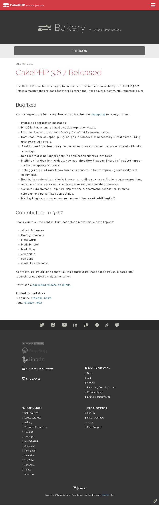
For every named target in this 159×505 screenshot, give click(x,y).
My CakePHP (30, 441)
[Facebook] (50, 326)
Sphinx (105, 495)
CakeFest (28, 446)
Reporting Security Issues (100, 387)
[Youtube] (63, 326)
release (38, 298)
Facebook (28, 465)
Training (27, 432)
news (47, 298)
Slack (89, 422)
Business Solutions (37, 368)
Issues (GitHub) (31, 418)
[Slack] (98, 326)
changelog (98, 114)
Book (89, 373)
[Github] (86, 326)
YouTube (28, 460)
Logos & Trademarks (97, 397)
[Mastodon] (121, 326)
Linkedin (28, 455)
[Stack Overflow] (110, 326)
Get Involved (30, 413)
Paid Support (93, 427)
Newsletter (29, 451)
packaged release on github (52, 285)
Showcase (31, 379)
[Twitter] (38, 326)
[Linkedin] (74, 326)
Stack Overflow (94, 418)
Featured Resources (34, 427)
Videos (90, 382)
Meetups (28, 436)
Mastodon (28, 474)
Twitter (27, 469)
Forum (90, 413)
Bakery (27, 422)
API (88, 378)
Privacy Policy (94, 392)
